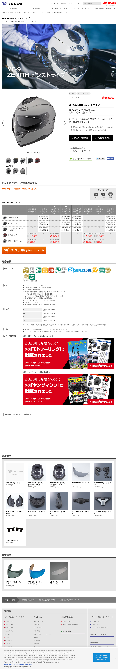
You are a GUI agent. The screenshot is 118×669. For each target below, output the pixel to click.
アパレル (8, 643)
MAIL (96, 197)
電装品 (36, 637)
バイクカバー (9, 624)
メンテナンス (9, 634)
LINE (103, 197)
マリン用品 (38, 617)
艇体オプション (38, 621)
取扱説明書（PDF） (49, 600)
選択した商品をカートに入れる (27, 250)
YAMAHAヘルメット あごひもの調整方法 (18, 414)
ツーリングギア (9, 627)
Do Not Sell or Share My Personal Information (102, 657)
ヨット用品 (37, 647)
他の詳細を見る (103, 138)
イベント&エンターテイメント (102, 617)
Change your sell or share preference (17, 666)
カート (79, 3)
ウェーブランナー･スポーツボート (44, 634)
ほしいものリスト (52, 3)
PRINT (111, 197)
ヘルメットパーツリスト (79, 151)
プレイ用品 (37, 631)
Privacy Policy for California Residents (18, 664)
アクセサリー (9, 621)
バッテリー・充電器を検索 (70, 624)
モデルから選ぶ (67, 621)
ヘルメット (36, 12)
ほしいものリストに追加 (82, 159)
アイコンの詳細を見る (30, 281)
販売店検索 (30, 600)
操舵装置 (36, 643)
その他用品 (67, 631)
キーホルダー (9, 647)
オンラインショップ (98, 635)
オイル (7, 637)
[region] (59, 658)
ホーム (3, 12)
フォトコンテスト (96, 624)
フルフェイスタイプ (46, 12)
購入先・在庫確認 (81, 138)
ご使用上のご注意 (77, 148)
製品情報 (7, 611)
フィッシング (38, 627)
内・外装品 (37, 640)
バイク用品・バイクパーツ (14, 12)
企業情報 (94, 643)
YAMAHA (79, 97)
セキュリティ (9, 631)
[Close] (115, 658)
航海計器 (36, 624)
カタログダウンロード (71, 600)
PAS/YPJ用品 (68, 617)
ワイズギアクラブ (96, 621)
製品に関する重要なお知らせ (99, 647)
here (29, 657)
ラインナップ (27, 12)
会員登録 (63, 3)
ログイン (71, 3)
